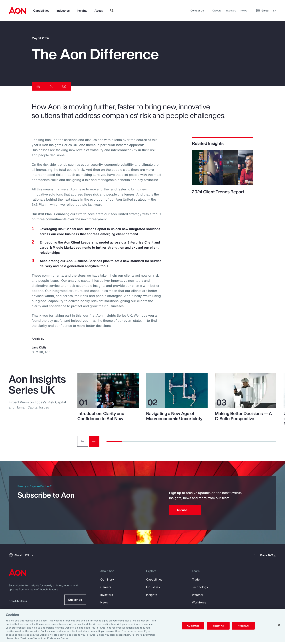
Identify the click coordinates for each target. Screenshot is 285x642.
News (243, 10)
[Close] (279, 625)
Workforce (199, 602)
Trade (196, 579)
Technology (200, 587)
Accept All (243, 625)
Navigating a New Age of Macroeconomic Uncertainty (174, 416)
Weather (197, 595)
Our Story (107, 579)
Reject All (218, 625)
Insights (82, 10)
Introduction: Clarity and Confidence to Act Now (100, 416)
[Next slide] (94, 441)
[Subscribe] (185, 510)
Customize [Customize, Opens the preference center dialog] (193, 625)
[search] (112, 10)
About (99, 10)
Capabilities (41, 10)
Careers (216, 10)
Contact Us (197, 10)
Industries (63, 10)
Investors (231, 10)
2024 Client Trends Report (218, 191)
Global (266, 10)
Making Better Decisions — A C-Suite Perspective (243, 416)
